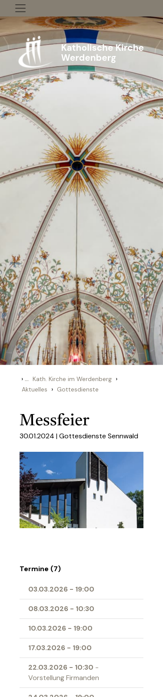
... (27, 378)
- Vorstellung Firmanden (63, 672)
